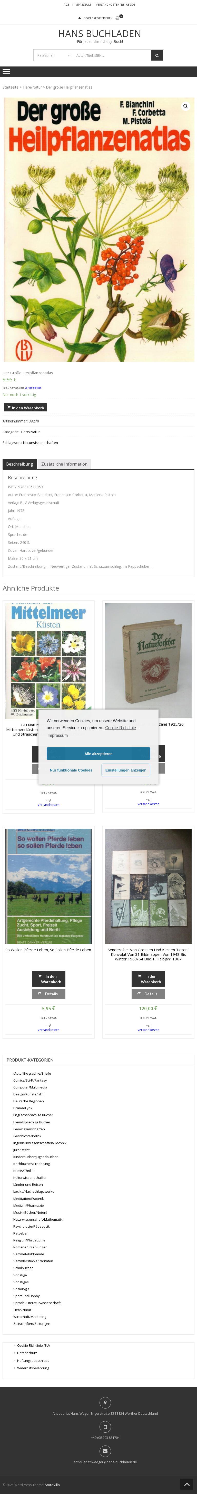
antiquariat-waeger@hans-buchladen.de (105, 1462)
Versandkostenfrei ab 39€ (115, 4)
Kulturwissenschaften (30, 1177)
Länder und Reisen (28, 1184)
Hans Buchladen (99, 33)
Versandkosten (33, 387)
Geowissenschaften (29, 1129)
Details (51, 993)
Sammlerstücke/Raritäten (33, 1261)
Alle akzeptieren (98, 753)
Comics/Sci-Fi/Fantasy (30, 1080)
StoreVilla (52, 1484)
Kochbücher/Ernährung (31, 1163)
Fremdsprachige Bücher (31, 1122)
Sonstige (20, 1275)
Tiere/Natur (32, 87)
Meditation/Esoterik (28, 1198)
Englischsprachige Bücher (33, 1115)
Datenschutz (27, 1353)
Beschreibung (19, 464)
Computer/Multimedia (30, 1087)
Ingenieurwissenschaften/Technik (39, 1143)
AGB (67, 4)
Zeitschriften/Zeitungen (31, 1323)
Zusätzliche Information (64, 464)
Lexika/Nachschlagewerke (33, 1191)
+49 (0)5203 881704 (105, 1437)
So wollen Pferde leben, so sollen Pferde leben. (48, 949)
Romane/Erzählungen (30, 1247)
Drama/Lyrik (22, 1108)
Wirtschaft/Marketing (29, 1316)
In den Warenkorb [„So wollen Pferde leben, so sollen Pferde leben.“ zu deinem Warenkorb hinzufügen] (51, 979)
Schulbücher (23, 1268)
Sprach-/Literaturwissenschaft (37, 1302)
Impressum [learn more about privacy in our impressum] (57, 735)
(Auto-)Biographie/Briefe (32, 1073)
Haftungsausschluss (33, 1360)
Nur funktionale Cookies (71, 770)
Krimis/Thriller (24, 1170)
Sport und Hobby (26, 1296)
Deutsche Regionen (28, 1101)
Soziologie (21, 1289)
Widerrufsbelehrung (33, 1368)
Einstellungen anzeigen (125, 770)
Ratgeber (20, 1233)
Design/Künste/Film (28, 1094)
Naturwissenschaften (40, 442)
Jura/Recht (21, 1150)
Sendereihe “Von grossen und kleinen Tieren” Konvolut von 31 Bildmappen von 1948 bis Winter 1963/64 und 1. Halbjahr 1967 (148, 954)
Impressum (83, 4)
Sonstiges (21, 1282)
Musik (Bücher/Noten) (30, 1212)
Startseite (10, 87)
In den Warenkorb (28, 408)
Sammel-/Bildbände (28, 1254)
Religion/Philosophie (29, 1240)
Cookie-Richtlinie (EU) (33, 1345)
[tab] (20, 464)
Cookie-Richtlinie (120, 727)
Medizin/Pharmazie (28, 1205)
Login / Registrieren (97, 18)
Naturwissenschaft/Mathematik (38, 1219)
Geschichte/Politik (27, 1136)
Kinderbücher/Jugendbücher (35, 1156)
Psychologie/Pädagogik (31, 1226)
